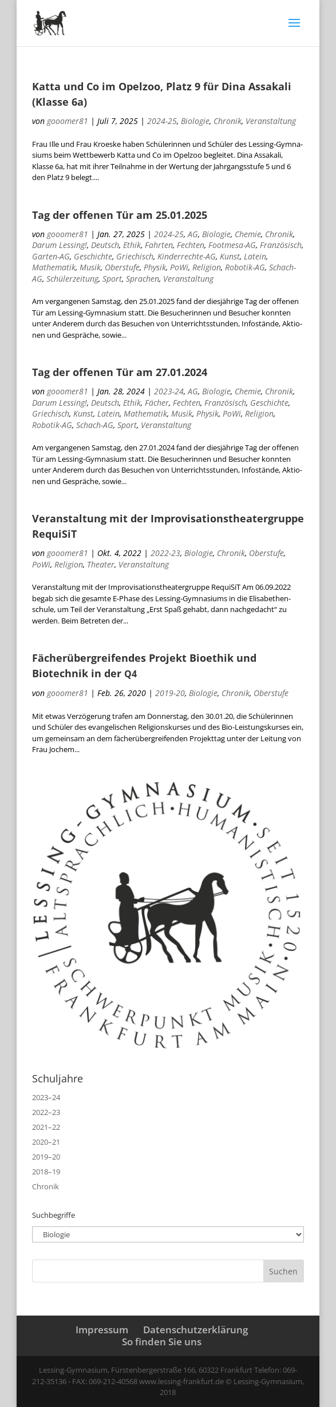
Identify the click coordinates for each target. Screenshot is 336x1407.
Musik (90, 267)
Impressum (102, 1329)
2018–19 (46, 1171)
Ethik (132, 244)
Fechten (190, 244)
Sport (112, 278)
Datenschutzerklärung (195, 1329)
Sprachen (142, 278)
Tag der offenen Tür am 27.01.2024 (119, 372)
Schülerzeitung (72, 278)
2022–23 (46, 1112)
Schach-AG (94, 424)
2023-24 (169, 391)
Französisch (281, 244)
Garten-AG (51, 256)
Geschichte (93, 256)
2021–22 (46, 1127)
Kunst (230, 256)
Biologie (195, 120)
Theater (100, 564)
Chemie (248, 234)
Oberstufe (122, 267)
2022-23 (165, 552)
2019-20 (170, 692)
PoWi (179, 267)
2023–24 (46, 1097)
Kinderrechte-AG (186, 256)
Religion (206, 267)
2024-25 (162, 120)
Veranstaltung (271, 120)
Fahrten (159, 244)
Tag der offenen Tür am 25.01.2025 (119, 215)
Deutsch (105, 244)
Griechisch (134, 256)
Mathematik (54, 267)
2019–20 (46, 1157)
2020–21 (46, 1142)
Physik (155, 267)
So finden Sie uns (161, 1341)
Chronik (228, 120)
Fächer (157, 402)
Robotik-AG (245, 267)
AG (193, 234)
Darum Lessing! (59, 244)
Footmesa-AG (232, 244)
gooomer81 (67, 120)
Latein (255, 256)
